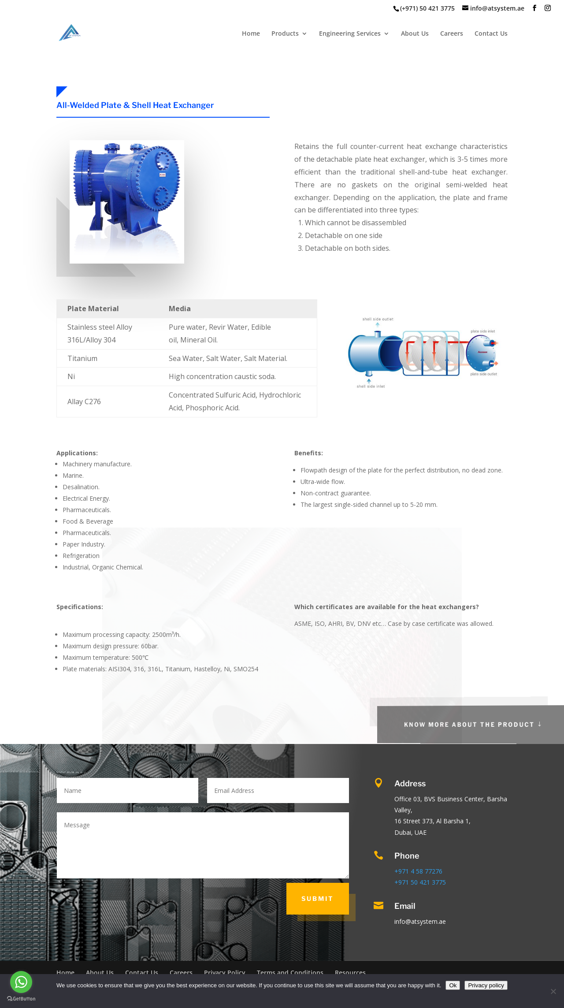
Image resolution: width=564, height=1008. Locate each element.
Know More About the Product (494, 724)
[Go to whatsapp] (21, 982)
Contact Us (491, 33)
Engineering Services (350, 33)
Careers (451, 33)
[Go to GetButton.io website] (21, 999)
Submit (317, 898)
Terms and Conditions (290, 972)
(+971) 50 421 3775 (427, 8)
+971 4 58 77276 (418, 871)
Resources (350, 972)
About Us (415, 33)
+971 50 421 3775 (420, 882)
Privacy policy (486, 985)
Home (251, 33)
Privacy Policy (224, 972)
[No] (553, 991)
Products (285, 33)
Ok (452, 985)
